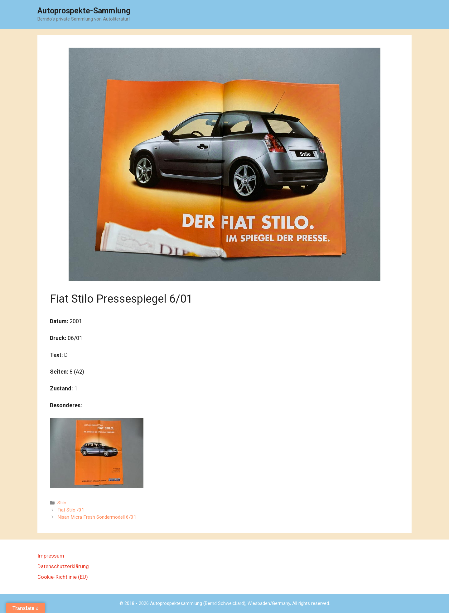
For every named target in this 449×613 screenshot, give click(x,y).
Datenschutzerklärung (63, 566)
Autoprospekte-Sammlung (83, 10)
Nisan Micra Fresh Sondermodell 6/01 (96, 517)
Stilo (61, 503)
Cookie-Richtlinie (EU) (62, 577)
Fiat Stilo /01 (70, 510)
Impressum (50, 556)
